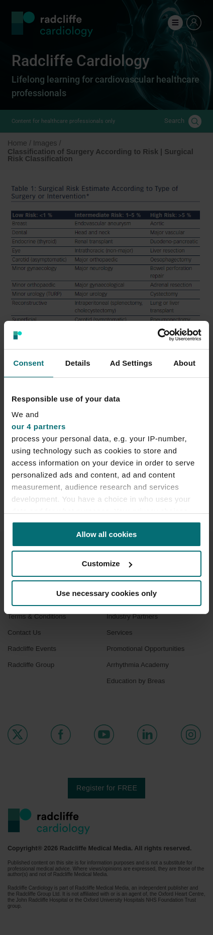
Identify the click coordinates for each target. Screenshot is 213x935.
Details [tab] (77, 362)
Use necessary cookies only (106, 593)
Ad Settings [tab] (131, 362)
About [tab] (184, 362)
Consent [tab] (29, 362)
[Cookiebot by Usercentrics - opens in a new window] (157, 335)
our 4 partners (39, 426)
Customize (107, 563)
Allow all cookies (106, 533)
